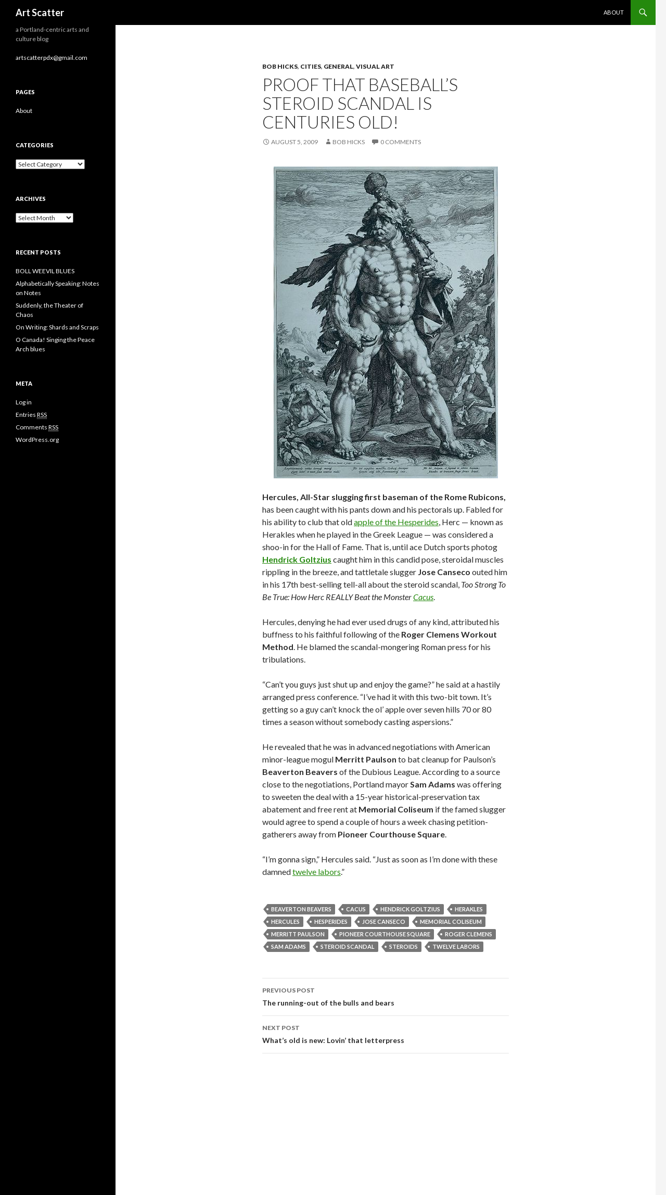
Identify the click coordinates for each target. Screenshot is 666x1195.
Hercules (285, 921)
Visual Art (375, 66)
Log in (24, 402)
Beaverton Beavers (301, 909)
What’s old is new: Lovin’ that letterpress (385, 1033)
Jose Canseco (383, 921)
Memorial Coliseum (451, 921)
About (614, 12)
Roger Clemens (468, 934)
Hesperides (331, 921)
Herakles (469, 909)
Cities (310, 66)
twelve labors (316, 871)
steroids (403, 946)
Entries (31, 415)
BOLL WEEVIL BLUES (45, 271)
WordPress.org (37, 439)
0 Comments (400, 142)
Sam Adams (288, 946)
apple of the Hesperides (396, 522)
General (338, 66)
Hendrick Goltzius (410, 909)
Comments (37, 427)
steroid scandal (348, 946)
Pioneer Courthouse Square (384, 934)
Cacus (423, 597)
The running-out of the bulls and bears (385, 995)
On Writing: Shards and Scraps (57, 327)
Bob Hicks (280, 66)
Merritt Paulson (298, 934)
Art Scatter (40, 12)
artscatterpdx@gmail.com (51, 57)
